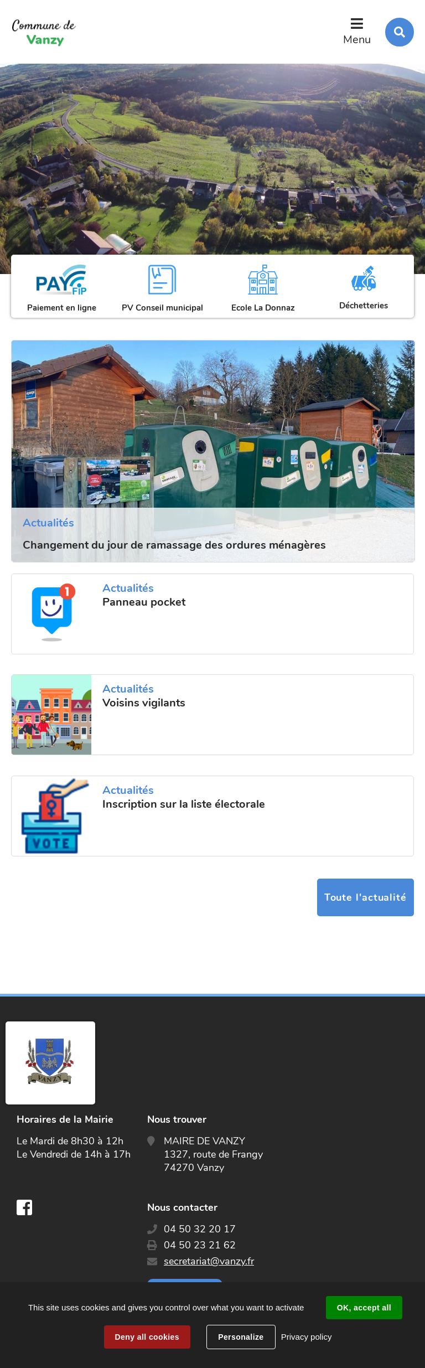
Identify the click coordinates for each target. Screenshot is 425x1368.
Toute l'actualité (365, 897)
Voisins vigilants (143, 703)
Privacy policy (306, 1336)
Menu (357, 39)
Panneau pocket (143, 602)
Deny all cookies (147, 1337)
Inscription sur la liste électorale (183, 804)
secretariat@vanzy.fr (209, 1261)
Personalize (240, 1337)
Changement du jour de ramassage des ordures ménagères (174, 545)
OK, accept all (364, 1307)
